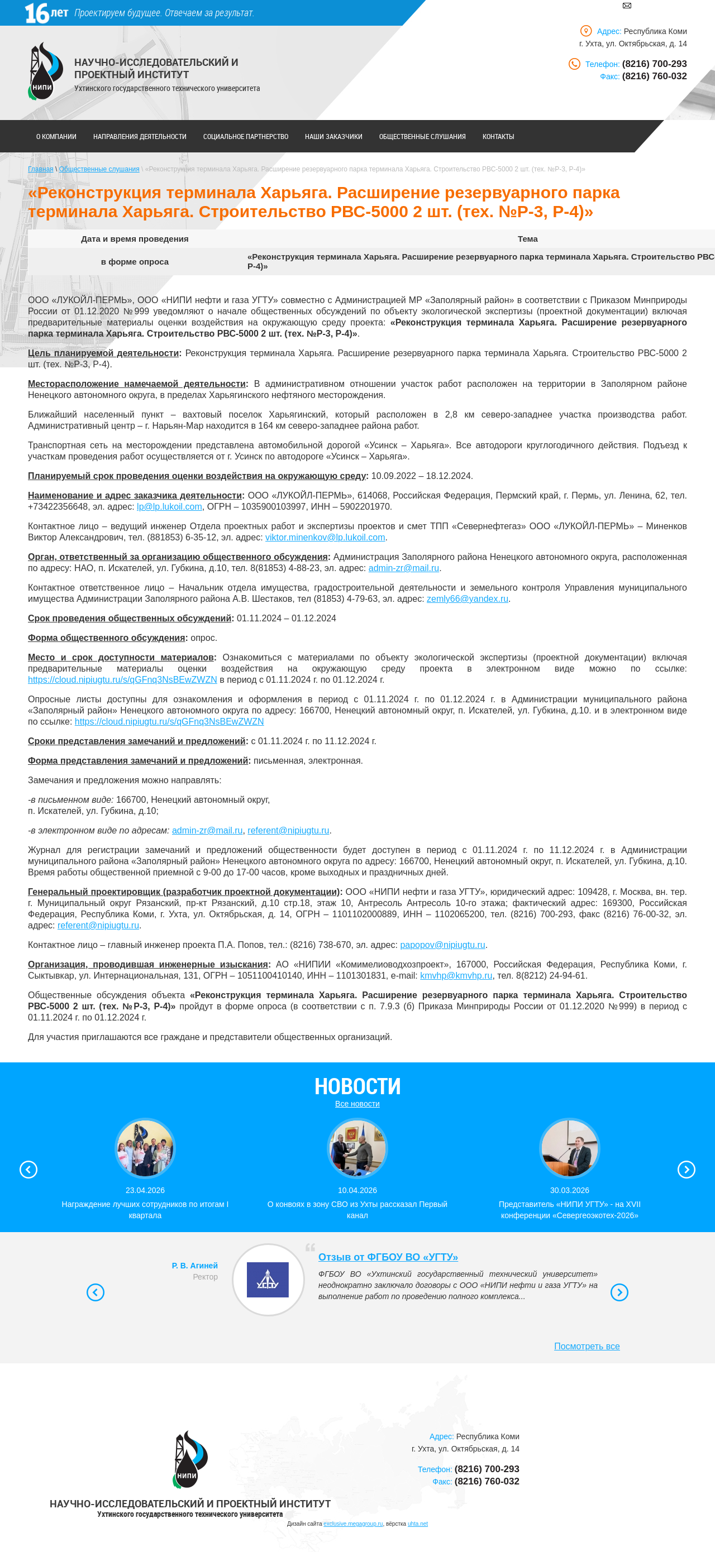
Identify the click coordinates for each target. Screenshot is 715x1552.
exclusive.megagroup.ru (353, 1524)
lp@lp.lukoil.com (169, 506)
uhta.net (418, 1524)
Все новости (357, 1103)
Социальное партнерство (245, 136)
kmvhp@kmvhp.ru (456, 975)
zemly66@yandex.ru (467, 598)
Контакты (498, 136)
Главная (41, 169)
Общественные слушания (422, 136)
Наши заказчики (334, 136)
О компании (56, 136)
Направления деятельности (140, 136)
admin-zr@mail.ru (404, 568)
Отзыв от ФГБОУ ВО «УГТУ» (388, 1257)
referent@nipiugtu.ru (288, 830)
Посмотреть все (587, 1346)
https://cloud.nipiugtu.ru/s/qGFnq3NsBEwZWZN (122, 679)
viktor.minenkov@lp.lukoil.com (325, 537)
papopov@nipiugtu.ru (442, 945)
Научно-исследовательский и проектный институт (156, 68)
